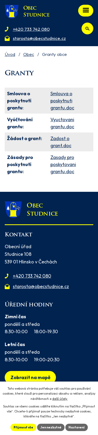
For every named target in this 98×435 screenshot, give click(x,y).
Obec (28, 54)
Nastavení (76, 427)
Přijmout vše (23, 427)
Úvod (10, 54)
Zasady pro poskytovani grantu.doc (63, 164)
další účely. (60, 399)
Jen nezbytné (50, 427)
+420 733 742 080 (32, 276)
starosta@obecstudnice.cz (41, 286)
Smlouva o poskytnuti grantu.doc (62, 101)
